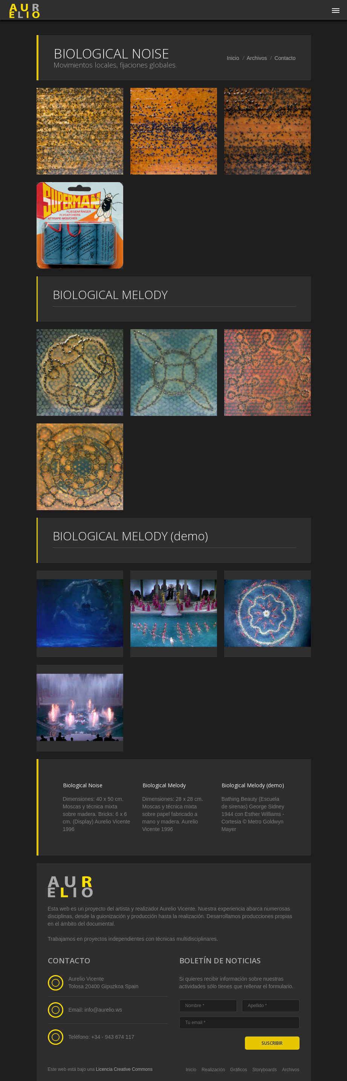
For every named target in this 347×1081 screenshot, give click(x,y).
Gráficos (238, 1069)
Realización (213, 1069)
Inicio (233, 58)
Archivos (257, 58)
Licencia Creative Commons (124, 1069)
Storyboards (264, 1069)
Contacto (284, 58)
